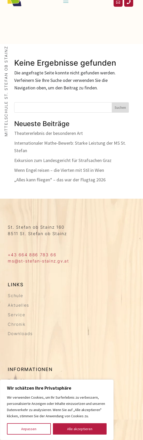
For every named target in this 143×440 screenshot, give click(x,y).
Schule (15, 295)
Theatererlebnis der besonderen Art (48, 133)
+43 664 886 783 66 (32, 254)
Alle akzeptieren (79, 429)
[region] (57, 410)
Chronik (16, 324)
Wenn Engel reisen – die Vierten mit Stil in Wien (59, 170)
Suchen (120, 107)
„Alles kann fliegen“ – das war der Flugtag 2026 (60, 180)
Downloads (20, 333)
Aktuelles (18, 305)
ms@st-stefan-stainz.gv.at (38, 261)
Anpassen (28, 429)
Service (16, 314)
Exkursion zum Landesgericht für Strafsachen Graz (63, 160)
